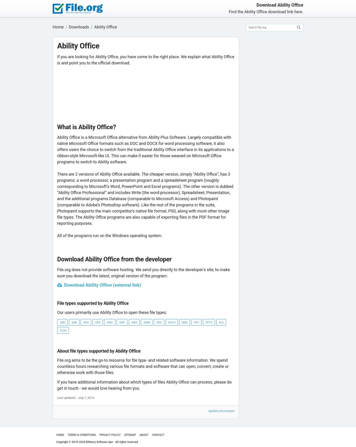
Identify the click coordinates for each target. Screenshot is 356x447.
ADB (74, 322)
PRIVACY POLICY (110, 435)
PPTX (209, 322)
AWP (122, 322)
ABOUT (144, 435)
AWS (134, 322)
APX (97, 322)
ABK (62, 322)
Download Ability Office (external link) (102, 285)
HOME (60, 435)
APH (86, 322)
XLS (221, 322)
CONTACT (158, 435)
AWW (146, 322)
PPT (196, 322)
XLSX (63, 330)
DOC (159, 322)
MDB (185, 322)
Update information (221, 411)
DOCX (172, 322)
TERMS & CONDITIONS (82, 435)
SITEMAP (130, 435)
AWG (110, 322)
